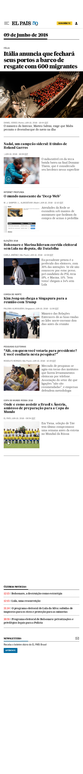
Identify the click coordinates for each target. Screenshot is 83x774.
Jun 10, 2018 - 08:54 (23, 418)
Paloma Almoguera (14, 308)
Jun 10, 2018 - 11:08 (47, 308)
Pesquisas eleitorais (15, 347)
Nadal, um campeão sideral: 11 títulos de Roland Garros (35, 146)
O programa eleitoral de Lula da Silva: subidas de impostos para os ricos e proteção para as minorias (38, 610)
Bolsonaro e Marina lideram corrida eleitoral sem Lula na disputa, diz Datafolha (40, 247)
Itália (7, 48)
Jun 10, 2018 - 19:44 (36, 123)
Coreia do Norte (12, 294)
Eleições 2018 (11, 241)
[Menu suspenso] (7, 23)
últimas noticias (15, 586)
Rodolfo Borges (12, 361)
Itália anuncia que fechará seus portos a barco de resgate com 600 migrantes (40, 60)
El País (7, 418)
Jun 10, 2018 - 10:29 (44, 361)
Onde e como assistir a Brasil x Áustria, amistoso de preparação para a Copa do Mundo (36, 408)
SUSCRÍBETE (64, 23)
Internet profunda (14, 192)
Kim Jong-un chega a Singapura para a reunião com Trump (35, 300)
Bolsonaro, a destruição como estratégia (36, 593)
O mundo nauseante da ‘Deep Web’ (32, 196)
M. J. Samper (10, 203)
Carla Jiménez (11, 255)
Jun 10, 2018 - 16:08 (16, 154)
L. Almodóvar (25, 203)
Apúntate (10, 650)
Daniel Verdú (10, 123)
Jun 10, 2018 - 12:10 (51, 203)
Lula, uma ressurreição (26, 601)
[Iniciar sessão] (76, 23)
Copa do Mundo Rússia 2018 (18, 400)
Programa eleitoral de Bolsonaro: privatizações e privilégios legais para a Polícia (38, 621)
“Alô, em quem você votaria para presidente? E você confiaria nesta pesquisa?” (40, 352)
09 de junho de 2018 (26, 35)
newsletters (12, 638)
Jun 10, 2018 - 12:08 (41, 255)
